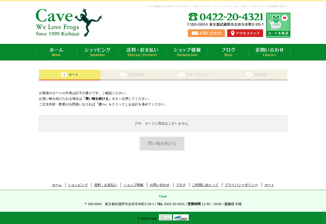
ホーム (56, 52)
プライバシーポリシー (241, 185)
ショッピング (97, 52)
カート (269, 185)
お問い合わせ (269, 52)
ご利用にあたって (205, 185)
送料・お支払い (142, 52)
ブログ (228, 52)
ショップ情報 (187, 52)
